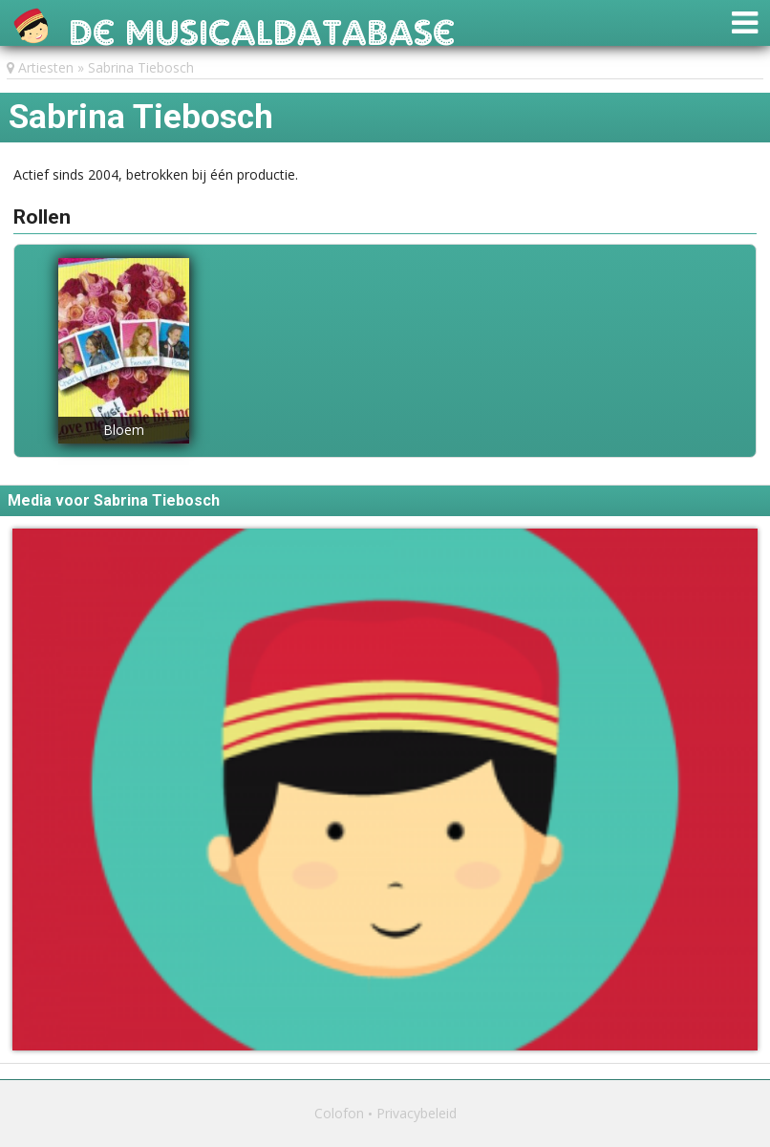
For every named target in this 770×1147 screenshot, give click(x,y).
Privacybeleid (416, 1113)
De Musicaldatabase (262, 27)
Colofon (339, 1113)
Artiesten (46, 67)
